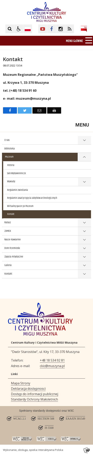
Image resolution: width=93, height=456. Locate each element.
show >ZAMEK (84, 231)
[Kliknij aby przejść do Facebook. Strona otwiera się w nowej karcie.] (51, 28)
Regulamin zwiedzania (17, 190)
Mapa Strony (20, 383)
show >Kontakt (84, 274)
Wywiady (11, 181)
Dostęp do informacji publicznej (34, 394)
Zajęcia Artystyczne (13, 256)
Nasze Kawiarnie (12, 239)
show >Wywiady (84, 182)
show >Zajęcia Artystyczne (84, 257)
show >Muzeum (84, 157)
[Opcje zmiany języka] (27, 28)
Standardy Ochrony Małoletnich (34, 399)
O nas (7, 140)
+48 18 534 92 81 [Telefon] (52, 360)
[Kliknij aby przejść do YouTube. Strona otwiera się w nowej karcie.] (42, 28)
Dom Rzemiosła (12, 248)
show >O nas (84, 140)
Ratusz (7, 222)
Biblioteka (9, 148)
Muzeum (9, 157)
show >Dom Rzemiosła (84, 248)
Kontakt (10, 214)
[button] (18, 28)
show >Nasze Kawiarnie (84, 240)
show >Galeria (84, 265)
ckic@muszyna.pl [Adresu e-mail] (52, 366)
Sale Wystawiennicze (16, 173)
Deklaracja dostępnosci (28, 388)
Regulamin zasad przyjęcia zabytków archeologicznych (32, 198)
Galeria (8, 265)
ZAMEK (7, 231)
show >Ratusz (84, 222)
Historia (10, 165)
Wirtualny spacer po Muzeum (20, 206)
